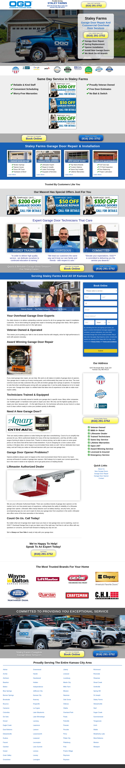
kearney (36, 699)
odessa (66, 704)
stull (95, 708)
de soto (6, 717)
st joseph (96, 695)
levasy (35, 755)
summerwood (98, 717)
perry (65, 734)
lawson (35, 729)
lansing (36, 721)
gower (5, 751)
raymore (66, 755)
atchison (6, 678)
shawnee (96, 678)
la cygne (36, 708)
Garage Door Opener (101, 476)
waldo (95, 729)
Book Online (34, 138)
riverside (96, 674)
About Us (86, 64)
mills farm (67, 687)
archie (5, 674)
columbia (6, 712)
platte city (66, 738)
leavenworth (37, 734)
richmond (97, 669)
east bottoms (7, 729)
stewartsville (97, 704)
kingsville (36, 704)
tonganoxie (97, 721)
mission (66, 691)
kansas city (37, 695)
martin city (67, 682)
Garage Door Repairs (73, 64)
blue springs (7, 691)
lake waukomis (38, 712)
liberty (65, 669)
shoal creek (97, 682)
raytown (66, 759)
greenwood (37, 669)
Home (30, 64)
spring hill (97, 691)
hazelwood (37, 678)
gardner (6, 747)
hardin (35, 674)
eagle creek (7, 725)
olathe (65, 708)
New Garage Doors (40, 64)
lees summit (37, 747)
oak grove (67, 699)
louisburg (66, 678)
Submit (100, 351)
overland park (68, 712)
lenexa (35, 751)
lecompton (37, 742)
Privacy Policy (95, 341)
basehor (6, 682)
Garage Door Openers (56, 64)
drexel (5, 721)
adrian (5, 669)
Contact (93, 64)
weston (96, 742)
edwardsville (7, 734)
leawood (36, 738)
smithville (96, 687)
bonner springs (8, 695)
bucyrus (6, 704)
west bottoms (98, 738)
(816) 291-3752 (94, 5)
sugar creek (97, 712)
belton (5, 687)
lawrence (36, 725)
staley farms (98, 699)
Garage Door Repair (101, 473)
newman (66, 695)
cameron (6, 708)
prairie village (68, 751)
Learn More (12, 174)
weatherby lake (99, 734)
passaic (66, 725)
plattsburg (66, 742)
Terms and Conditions (110, 341)
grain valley (7, 755)
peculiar (66, 729)
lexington (36, 759)
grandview (6, 759)
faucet (5, 742)
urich (95, 725)
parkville (66, 721)
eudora (5, 738)
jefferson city (38, 691)
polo (64, 747)
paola (65, 717)
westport (96, 747)
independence (38, 687)
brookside (6, 699)
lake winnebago (39, 717)
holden (35, 682)
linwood (66, 674)
